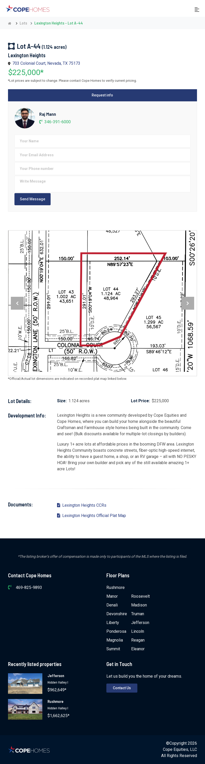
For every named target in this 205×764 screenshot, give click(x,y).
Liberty (112, 622)
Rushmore (115, 587)
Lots (23, 22)
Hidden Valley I (58, 682)
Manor (112, 596)
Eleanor (138, 648)
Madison (139, 605)
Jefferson (140, 622)
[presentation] (17, 303)
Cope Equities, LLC (180, 749)
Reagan (138, 640)
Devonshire (116, 613)
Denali (112, 605)
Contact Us (122, 688)
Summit (113, 648)
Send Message (32, 199)
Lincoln (137, 631)
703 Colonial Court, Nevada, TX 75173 (46, 63)
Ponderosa (116, 631)
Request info (102, 95)
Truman (137, 613)
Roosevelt (140, 596)
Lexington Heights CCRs (81, 505)
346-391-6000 (55, 121)
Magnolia (114, 640)
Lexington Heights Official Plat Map (91, 515)
